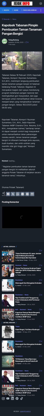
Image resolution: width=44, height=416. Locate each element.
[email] (32, 194)
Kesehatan (19, 280)
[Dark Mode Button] (40, 3)
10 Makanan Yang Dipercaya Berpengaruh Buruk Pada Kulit (26, 360)
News (25, 265)
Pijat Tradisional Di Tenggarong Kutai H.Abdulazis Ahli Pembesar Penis (27, 300)
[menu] (4, 3)
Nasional (18, 265)
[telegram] (22, 194)
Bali (16, 309)
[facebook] (8, 194)
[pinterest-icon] (17, 398)
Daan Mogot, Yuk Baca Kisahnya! (27, 329)
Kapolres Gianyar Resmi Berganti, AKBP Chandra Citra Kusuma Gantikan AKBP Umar (27, 314)
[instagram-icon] (3, 398)
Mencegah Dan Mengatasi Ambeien (28, 283)
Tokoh (17, 326)
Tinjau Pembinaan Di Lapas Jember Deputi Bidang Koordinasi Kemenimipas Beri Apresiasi (28, 255)
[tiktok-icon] (21, 398)
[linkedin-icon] (12, 398)
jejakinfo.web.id (25, 411)
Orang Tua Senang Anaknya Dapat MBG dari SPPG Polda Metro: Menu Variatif (28, 270)
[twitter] (13, 194)
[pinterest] (27, 194)
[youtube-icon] (7, 398)
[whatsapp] (18, 194)
